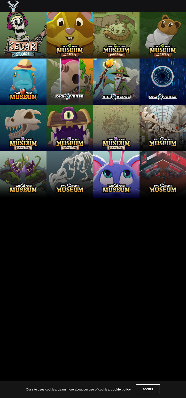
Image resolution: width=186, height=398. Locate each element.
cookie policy (121, 389)
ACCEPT (147, 389)
